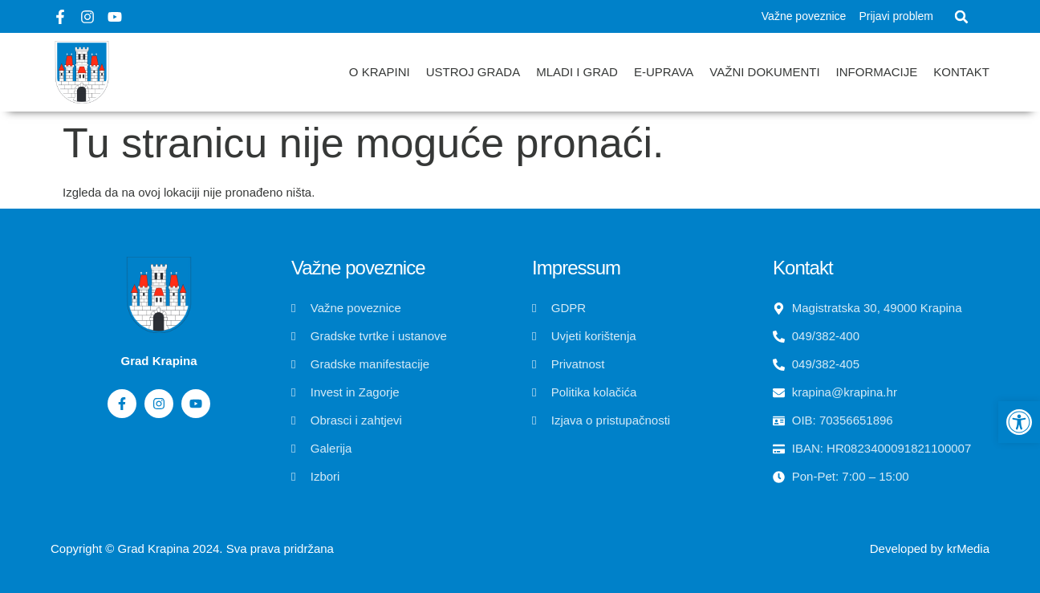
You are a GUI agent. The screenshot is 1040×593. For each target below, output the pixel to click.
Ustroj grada (473, 72)
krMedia (968, 548)
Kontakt (961, 72)
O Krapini (379, 72)
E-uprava (663, 72)
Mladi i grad (577, 72)
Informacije (877, 72)
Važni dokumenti (764, 72)
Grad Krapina (153, 548)
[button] (961, 17)
